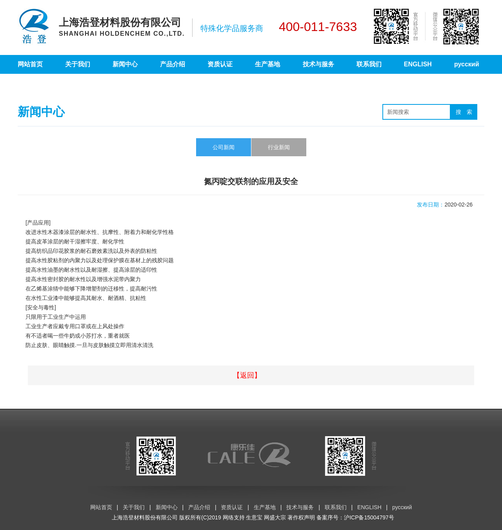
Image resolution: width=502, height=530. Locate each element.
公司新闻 (224, 147)
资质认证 (220, 64)
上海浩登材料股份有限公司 (145, 517)
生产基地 (267, 64)
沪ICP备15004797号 (369, 517)
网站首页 (30, 64)
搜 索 (464, 112)
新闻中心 (125, 64)
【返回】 (247, 375)
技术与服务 (318, 64)
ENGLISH (418, 64)
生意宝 (254, 517)
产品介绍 (172, 64)
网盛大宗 (275, 517)
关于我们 (77, 64)
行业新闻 (279, 147)
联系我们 (369, 64)
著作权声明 (301, 517)
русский (466, 64)
